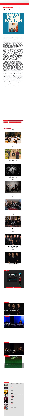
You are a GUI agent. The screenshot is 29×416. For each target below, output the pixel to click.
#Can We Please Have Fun (12, 122)
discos (10, 7)
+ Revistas (13, 287)
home (6, 7)
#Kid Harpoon (19, 122)
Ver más (12, 387)
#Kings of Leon (6, 122)
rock (7, 7)
